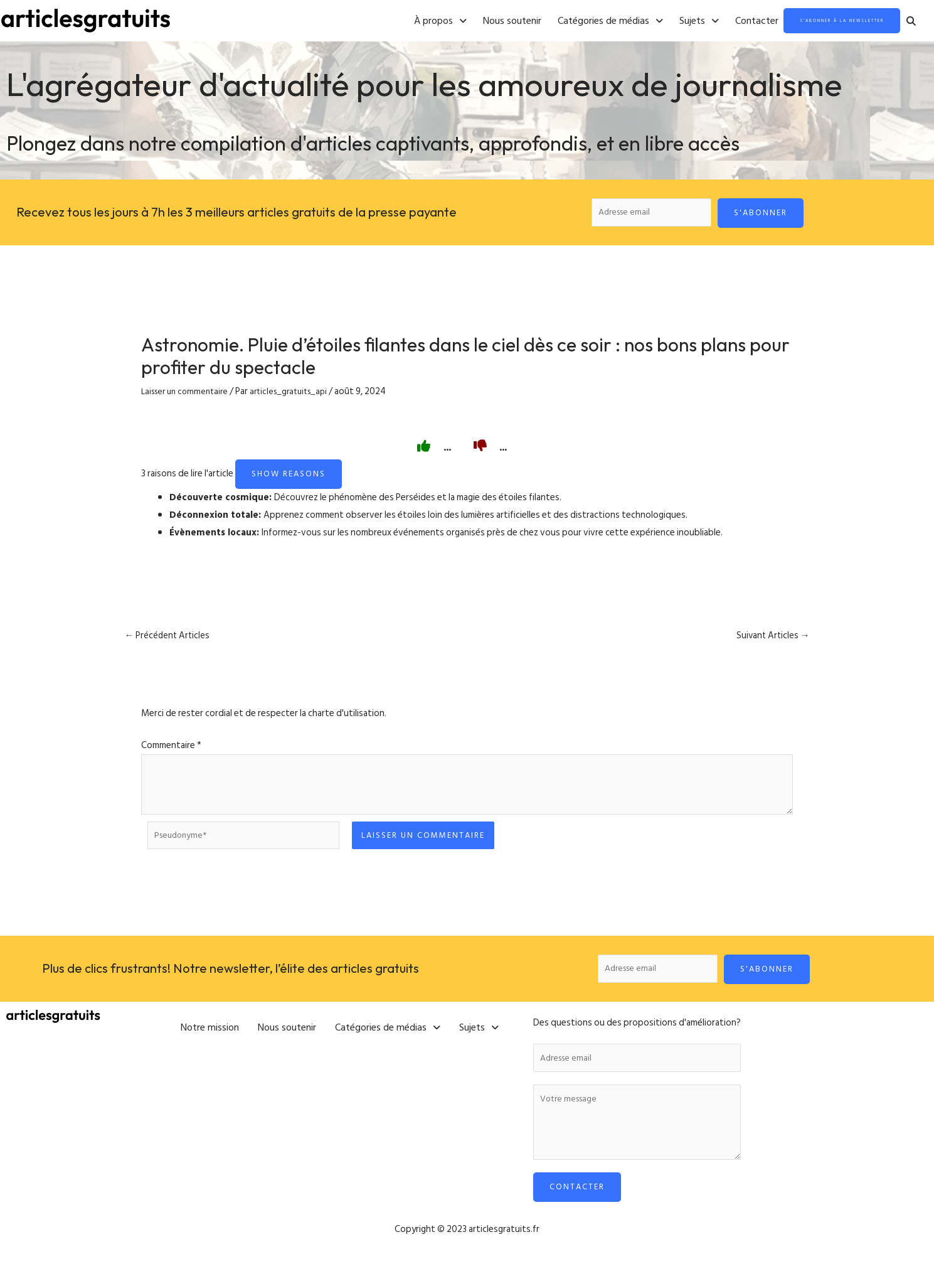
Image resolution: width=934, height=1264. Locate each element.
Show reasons (289, 478)
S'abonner (766, 213)
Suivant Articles (769, 640)
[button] (385, 21)
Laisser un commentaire (188, 395)
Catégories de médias (555, 21)
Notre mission (210, 1031)
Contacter (702, 21)
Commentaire (171, 751)
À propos (385, 21)
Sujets (644, 21)
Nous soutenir (457, 21)
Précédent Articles (170, 640)
